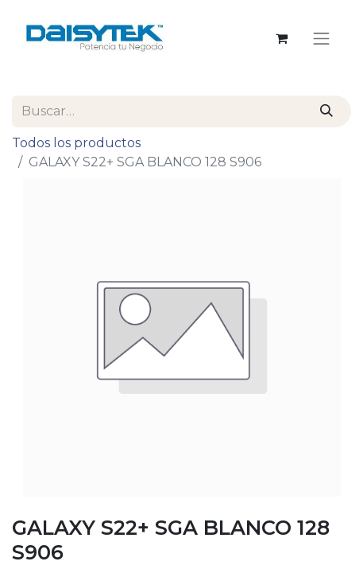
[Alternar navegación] (321, 38)
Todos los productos (76, 142)
